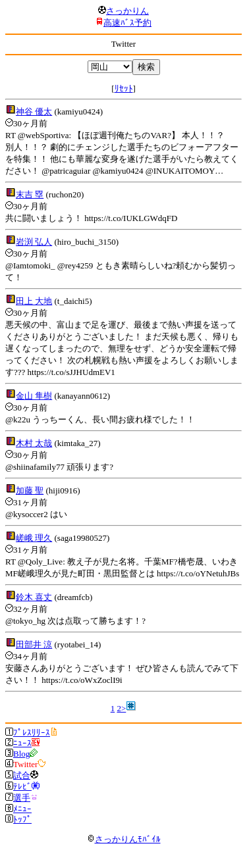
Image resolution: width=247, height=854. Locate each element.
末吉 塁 (29, 194)
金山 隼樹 (34, 396)
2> (121, 708)
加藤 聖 (29, 490)
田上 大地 (34, 301)
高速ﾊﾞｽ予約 (127, 23)
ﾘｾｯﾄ (124, 88)
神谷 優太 (34, 111)
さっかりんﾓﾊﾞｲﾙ (124, 839)
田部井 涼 (34, 644)
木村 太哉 (34, 443)
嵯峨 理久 (34, 538)
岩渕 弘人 (34, 242)
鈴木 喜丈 (34, 597)
